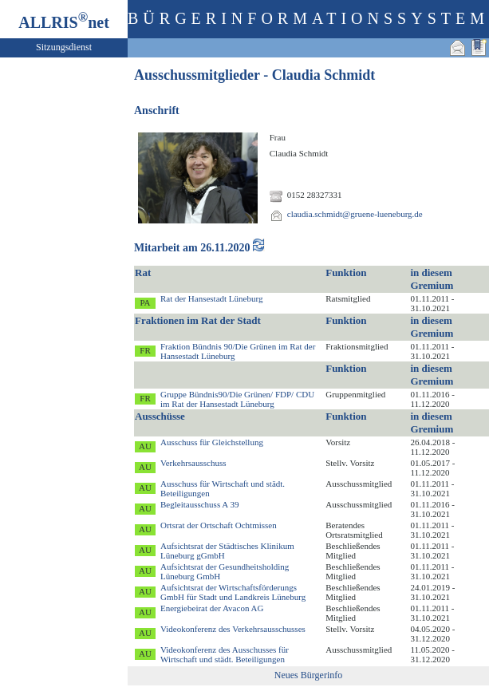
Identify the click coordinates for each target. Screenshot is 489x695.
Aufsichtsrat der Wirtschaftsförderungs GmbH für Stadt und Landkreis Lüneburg (233, 592)
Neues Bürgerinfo (308, 675)
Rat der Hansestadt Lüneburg (211, 298)
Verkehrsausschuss (193, 463)
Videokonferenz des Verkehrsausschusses (233, 629)
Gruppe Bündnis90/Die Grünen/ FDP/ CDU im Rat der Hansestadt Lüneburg (237, 399)
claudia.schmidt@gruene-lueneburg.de (355, 214)
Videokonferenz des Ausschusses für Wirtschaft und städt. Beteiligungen (224, 654)
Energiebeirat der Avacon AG (211, 608)
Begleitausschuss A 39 (199, 504)
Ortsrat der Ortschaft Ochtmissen (218, 525)
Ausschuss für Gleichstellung (211, 442)
